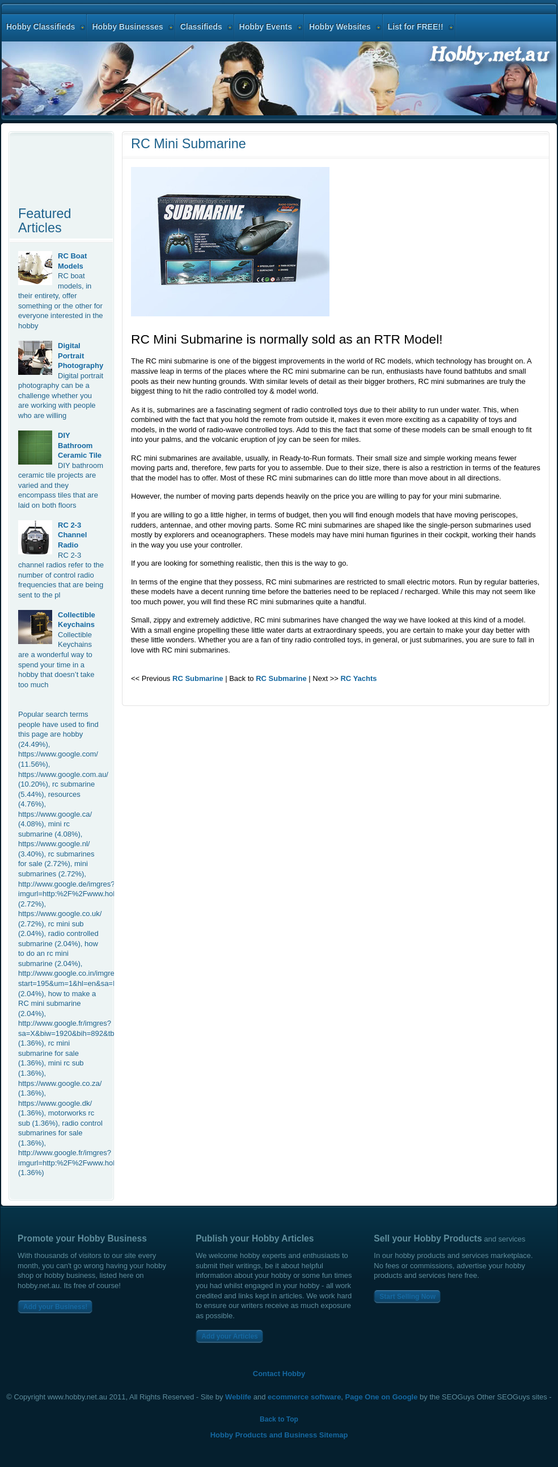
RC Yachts (358, 678)
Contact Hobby (279, 1373)
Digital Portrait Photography (80, 355)
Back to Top (279, 1419)
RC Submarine (197, 678)
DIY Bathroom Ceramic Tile (80, 445)
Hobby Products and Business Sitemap (279, 1435)
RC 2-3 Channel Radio (72, 535)
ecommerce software (304, 1397)
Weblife (238, 1397)
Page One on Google (381, 1397)
